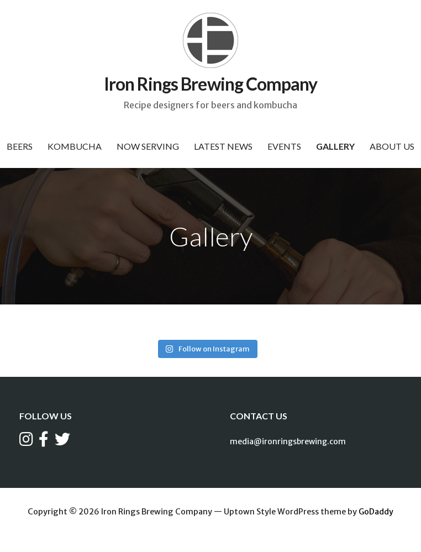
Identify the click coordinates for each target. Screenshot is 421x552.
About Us (392, 146)
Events (284, 146)
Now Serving (148, 146)
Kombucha (75, 146)
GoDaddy (376, 512)
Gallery (335, 146)
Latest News (223, 146)
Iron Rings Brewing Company (210, 83)
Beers (20, 146)
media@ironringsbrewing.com (288, 441)
